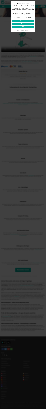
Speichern (23, 27)
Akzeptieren (23, 21)
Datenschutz (22, 30)
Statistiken (29, 17)
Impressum (27, 30)
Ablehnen (23, 24)
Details (18, 30)
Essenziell (18, 17)
